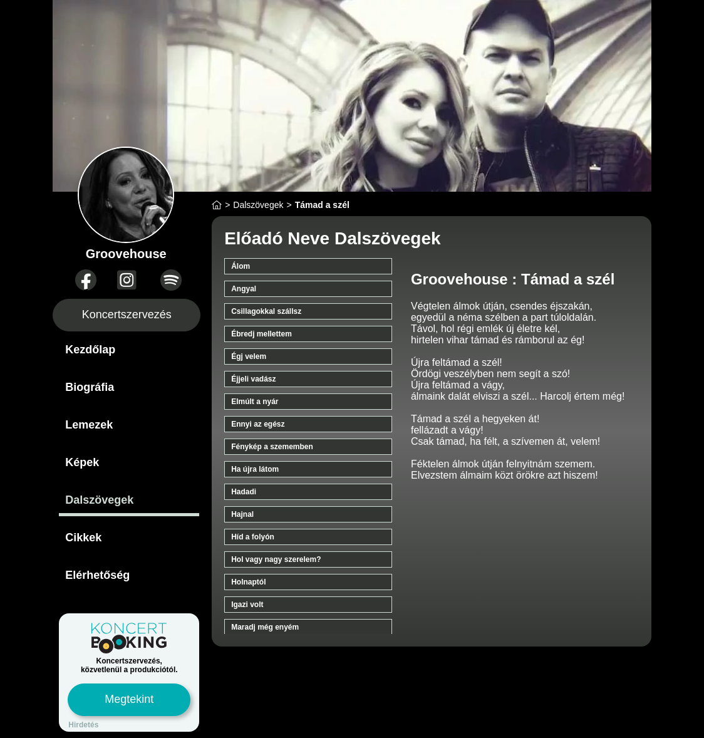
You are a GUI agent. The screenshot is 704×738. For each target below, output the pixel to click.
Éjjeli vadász (253, 379)
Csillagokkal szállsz (266, 311)
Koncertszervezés (127, 314)
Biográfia (89, 387)
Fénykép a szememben (272, 446)
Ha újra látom (255, 469)
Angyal (243, 288)
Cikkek (83, 537)
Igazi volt (247, 604)
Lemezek (89, 424)
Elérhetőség (97, 575)
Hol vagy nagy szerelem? (276, 559)
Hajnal (242, 514)
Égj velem (248, 356)
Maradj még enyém (265, 627)
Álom (240, 266)
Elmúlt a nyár (254, 401)
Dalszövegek (99, 500)
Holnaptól (248, 582)
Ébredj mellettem (261, 334)
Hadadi (243, 491)
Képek (82, 462)
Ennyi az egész (257, 424)
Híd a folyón (252, 537)
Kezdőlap (90, 349)
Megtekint (129, 699)
